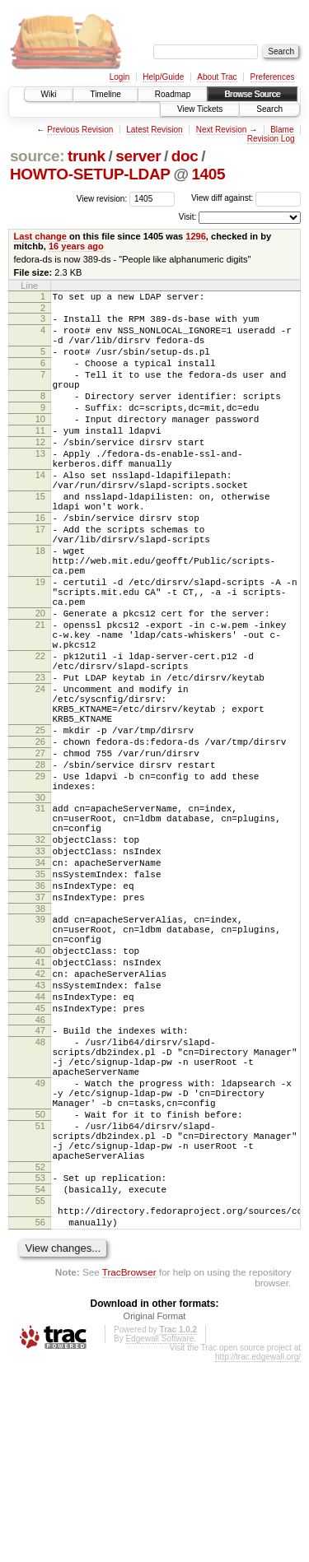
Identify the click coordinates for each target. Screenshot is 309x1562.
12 (40, 472)
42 (40, 1119)
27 (40, 854)
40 (40, 1091)
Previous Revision (80, 129)
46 (40, 1175)
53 (40, 1365)
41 (40, 1105)
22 (40, 735)
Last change (40, 236)
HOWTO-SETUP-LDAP (90, 174)
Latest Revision (154, 129)
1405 (208, 174)
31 (40, 919)
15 (40, 538)
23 (40, 761)
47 (40, 1186)
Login (119, 76)
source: (37, 156)
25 (40, 826)
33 (40, 972)
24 (40, 775)
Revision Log (271, 138)
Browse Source (252, 94)
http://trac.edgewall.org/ (258, 1556)
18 (40, 605)
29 (40, 882)
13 (40, 485)
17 (40, 578)
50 (40, 1290)
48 (40, 1200)
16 (40, 564)
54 (40, 1379)
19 (40, 644)
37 (40, 1028)
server (138, 156)
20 (40, 682)
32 (40, 958)
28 (40, 868)
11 (40, 458)
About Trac (216, 76)
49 (40, 1251)
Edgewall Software (159, 1538)
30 (40, 908)
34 (40, 986)
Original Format (155, 1516)
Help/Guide (163, 76)
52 (40, 1355)
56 (40, 1420)
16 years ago (76, 246)
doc (185, 156)
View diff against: (246, 197)
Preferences (272, 76)
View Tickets (199, 109)
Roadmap (172, 94)
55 (40, 1393)
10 (40, 444)
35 (40, 1000)
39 (40, 1053)
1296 (195, 236)
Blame (281, 129)
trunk (86, 156)
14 (40, 512)
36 (40, 1014)
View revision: (102, 197)
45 (40, 1161)
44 (40, 1147)
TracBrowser (129, 1472)
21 (40, 696)
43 (40, 1133)
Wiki (49, 94)
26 (40, 840)
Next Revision (221, 129)
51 (40, 1304)
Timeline (105, 94)
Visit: (188, 216)
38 (40, 1042)
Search (269, 109)
